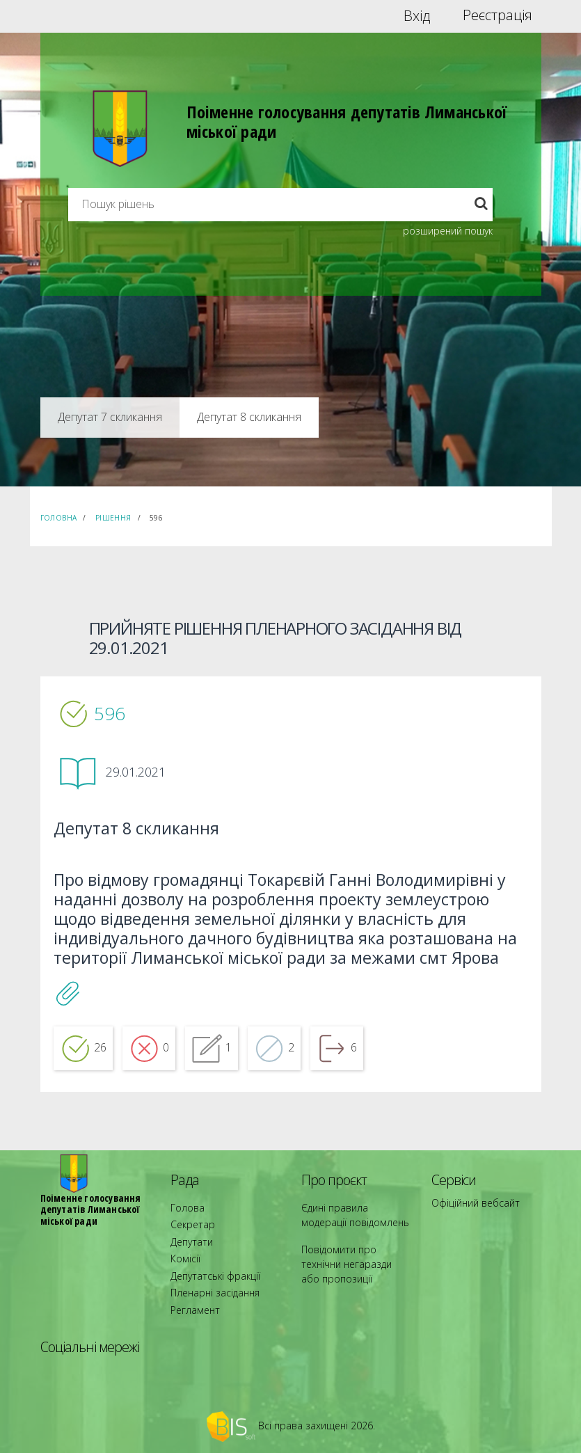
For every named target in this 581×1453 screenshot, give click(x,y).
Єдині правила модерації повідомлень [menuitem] (350, 1242)
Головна (58, 517)
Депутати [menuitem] (188, 1261)
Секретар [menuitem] (188, 1248)
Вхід (417, 15)
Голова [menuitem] (183, 1235)
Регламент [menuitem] (191, 1311)
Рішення (113, 517)
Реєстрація (497, 15)
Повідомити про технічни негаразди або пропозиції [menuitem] (351, 1279)
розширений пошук (448, 230)
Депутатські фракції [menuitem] (208, 1286)
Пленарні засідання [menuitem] (209, 1298)
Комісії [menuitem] (183, 1273)
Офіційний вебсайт (470, 1231)
